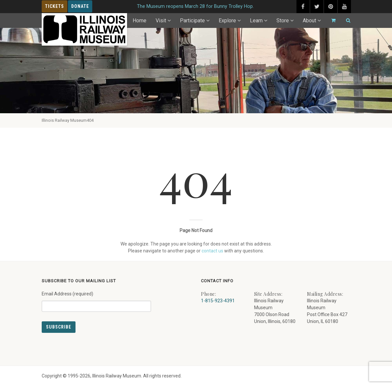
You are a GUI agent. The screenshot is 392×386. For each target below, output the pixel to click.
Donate (80, 6)
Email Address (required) (96, 299)
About (309, 20)
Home (139, 20)
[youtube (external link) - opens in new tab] (344, 6)
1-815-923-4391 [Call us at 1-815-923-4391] (218, 300)
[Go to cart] (331, 20)
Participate (192, 20)
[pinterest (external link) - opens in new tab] (330, 6)
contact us (212, 250)
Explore (227, 20)
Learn (256, 20)
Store (282, 20)
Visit (161, 20)
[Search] (345, 20)
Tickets (54, 6)
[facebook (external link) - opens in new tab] (303, 6)
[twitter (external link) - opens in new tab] (316, 6)
